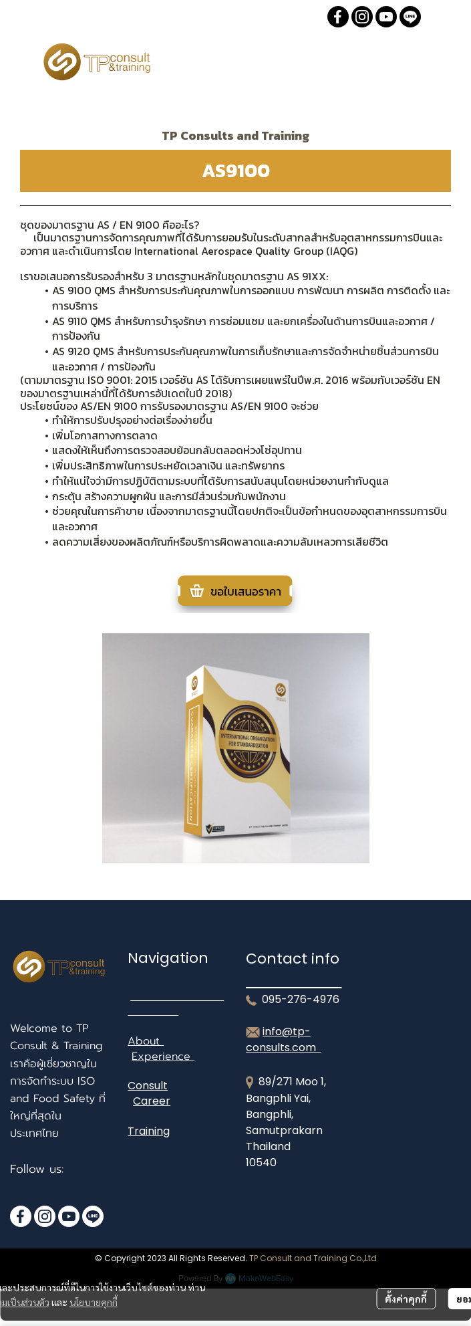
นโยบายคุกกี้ (93, 1302)
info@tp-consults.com (283, 1039)
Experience (163, 1056)
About (146, 1041)
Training (149, 1131)
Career (151, 1101)
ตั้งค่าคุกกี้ (406, 1299)
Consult (148, 1085)
